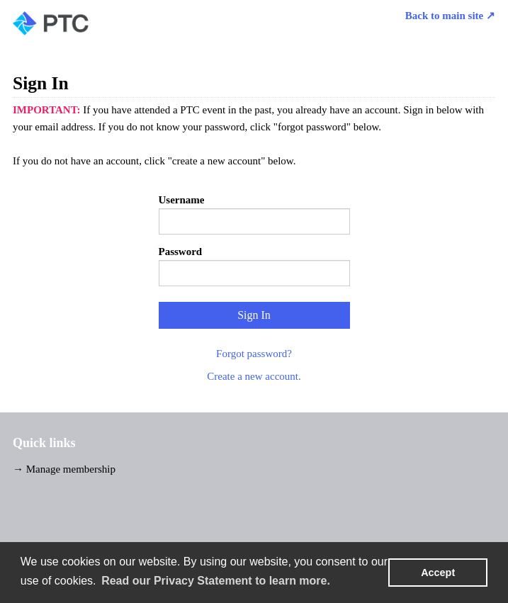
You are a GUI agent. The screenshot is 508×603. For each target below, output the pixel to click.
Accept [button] (438, 572)
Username (182, 199)
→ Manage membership (64, 469)
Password (181, 251)
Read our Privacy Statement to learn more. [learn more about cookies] (215, 581)
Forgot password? (254, 353)
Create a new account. (253, 376)
